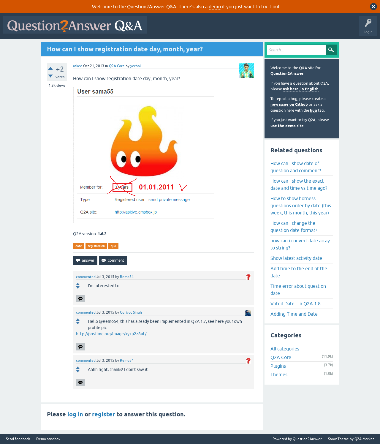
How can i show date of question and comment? (295, 167)
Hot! (204, 29)
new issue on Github (289, 104)
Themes (278, 374)
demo (215, 6)
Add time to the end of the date (298, 272)
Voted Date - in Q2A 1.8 (295, 303)
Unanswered (227, 29)
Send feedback (18, 439)
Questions (183, 29)
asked (77, 66)
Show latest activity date (296, 258)
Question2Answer (286, 73)
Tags (250, 29)
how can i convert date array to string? (300, 244)
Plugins (278, 366)
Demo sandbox (48, 439)
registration (96, 246)
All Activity (160, 29)
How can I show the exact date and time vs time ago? (298, 184)
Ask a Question (293, 29)
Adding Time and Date (294, 314)
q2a (113, 246)
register (103, 414)
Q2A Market (364, 439)
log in (75, 414)
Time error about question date (298, 289)
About (332, 29)
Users (268, 29)
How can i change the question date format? (293, 226)
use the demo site (287, 126)
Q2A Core (117, 66)
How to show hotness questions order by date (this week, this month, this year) (300, 205)
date (78, 246)
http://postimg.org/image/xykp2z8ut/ (111, 333)
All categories (284, 348)
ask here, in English (301, 89)
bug (313, 110)
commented (86, 277)
